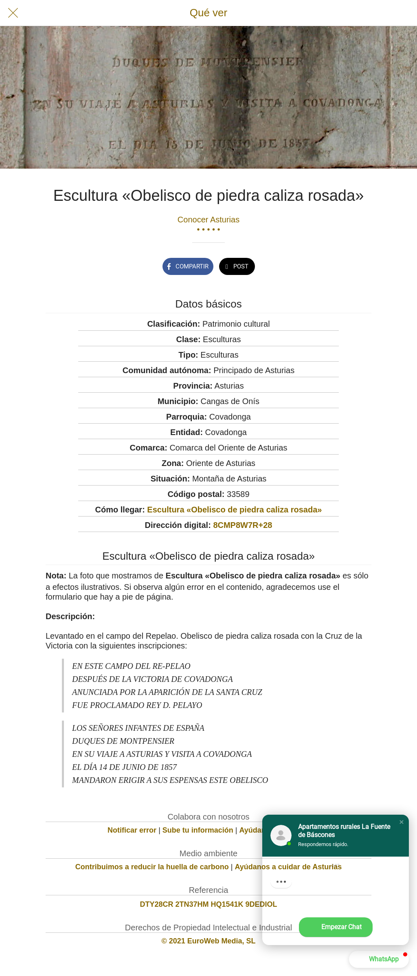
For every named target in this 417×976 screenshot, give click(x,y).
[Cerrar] (13, 13)
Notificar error (132, 830)
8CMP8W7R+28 (242, 525)
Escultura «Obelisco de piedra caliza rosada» (234, 509)
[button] (401, 822)
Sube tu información (197, 830)
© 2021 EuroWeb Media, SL (209, 941)
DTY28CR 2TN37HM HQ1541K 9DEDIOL (208, 904)
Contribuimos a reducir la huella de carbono (152, 867)
